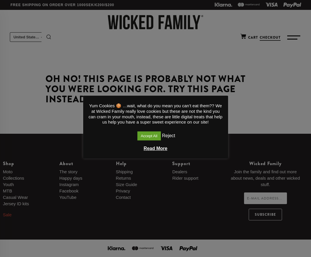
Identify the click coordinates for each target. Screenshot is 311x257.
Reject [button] (168, 135)
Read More (156, 148)
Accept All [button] (149, 136)
